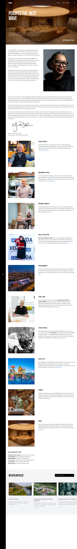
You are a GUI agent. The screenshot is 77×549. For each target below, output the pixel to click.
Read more (45, 149)
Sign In (58, 2)
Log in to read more (50, 180)
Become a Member (66, 2)
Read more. (57, 306)
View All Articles (60, 475)
